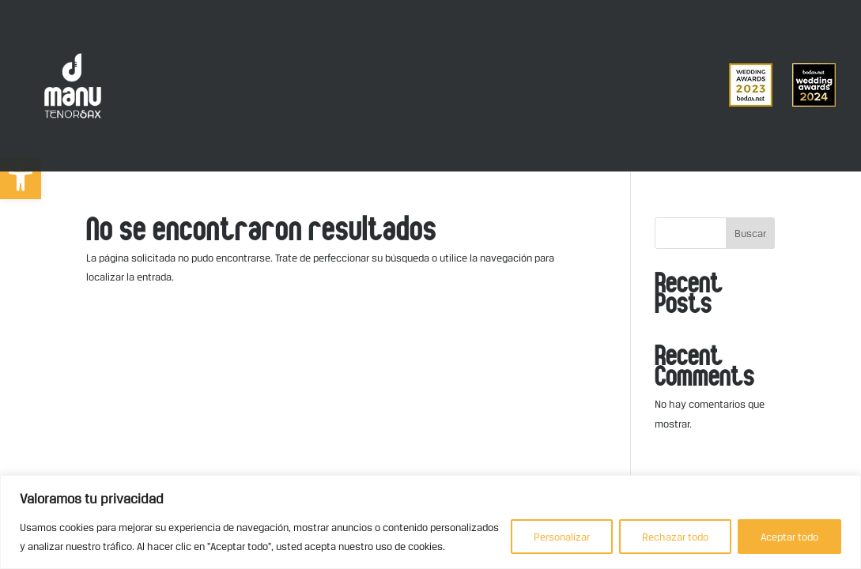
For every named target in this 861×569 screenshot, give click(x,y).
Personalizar (562, 536)
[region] (430, 522)
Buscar (750, 233)
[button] (20, 178)
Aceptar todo (789, 536)
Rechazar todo (675, 536)
